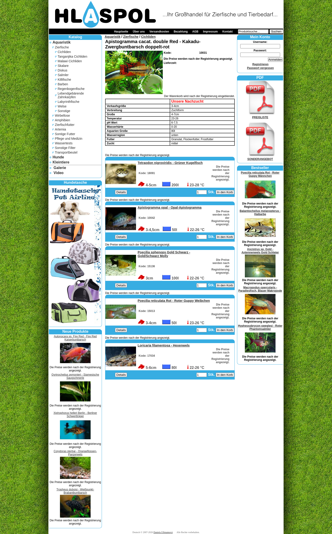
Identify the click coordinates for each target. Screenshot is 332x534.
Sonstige (64, 111)
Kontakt (227, 31)
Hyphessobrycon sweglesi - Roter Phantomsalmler (260, 327)
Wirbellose (62, 115)
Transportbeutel (66, 152)
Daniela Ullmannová (163, 532)
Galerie (59, 168)
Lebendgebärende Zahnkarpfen (71, 95)
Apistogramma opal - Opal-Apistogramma (170, 207)
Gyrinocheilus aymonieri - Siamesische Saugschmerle (75, 376)
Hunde (58, 157)
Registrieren (260, 64)
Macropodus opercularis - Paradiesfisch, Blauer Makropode (260, 289)
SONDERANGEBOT (260, 157)
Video (58, 173)
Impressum (210, 31)
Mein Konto (260, 37)
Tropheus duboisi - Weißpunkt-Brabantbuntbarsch (75, 491)
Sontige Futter (65, 134)
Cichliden (64, 52)
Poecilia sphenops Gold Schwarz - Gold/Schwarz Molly (164, 254)
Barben (63, 84)
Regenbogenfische (71, 89)
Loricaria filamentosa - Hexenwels (164, 345)
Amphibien (62, 120)
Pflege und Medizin (68, 138)
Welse (62, 106)
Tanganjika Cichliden (72, 56)
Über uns (139, 31)
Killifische (64, 79)
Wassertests (64, 143)
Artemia (60, 129)
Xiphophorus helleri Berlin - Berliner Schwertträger (75, 414)
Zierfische (62, 47)
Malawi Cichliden (70, 61)
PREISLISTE (260, 116)
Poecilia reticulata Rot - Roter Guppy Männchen (260, 174)
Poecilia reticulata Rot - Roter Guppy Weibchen (174, 301)
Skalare (63, 66)
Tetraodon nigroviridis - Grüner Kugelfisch (170, 163)
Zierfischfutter (64, 125)
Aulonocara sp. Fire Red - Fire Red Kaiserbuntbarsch (75, 338)
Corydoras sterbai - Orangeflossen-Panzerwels (75, 453)
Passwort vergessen (260, 68)
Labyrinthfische (68, 102)
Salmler (63, 75)
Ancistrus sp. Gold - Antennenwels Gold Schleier (260, 251)
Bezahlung (181, 31)
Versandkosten (159, 31)
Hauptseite (121, 31)
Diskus (62, 70)
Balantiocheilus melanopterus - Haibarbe (260, 212)
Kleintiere (61, 162)
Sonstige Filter (65, 148)
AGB (195, 31)
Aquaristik (62, 42)
